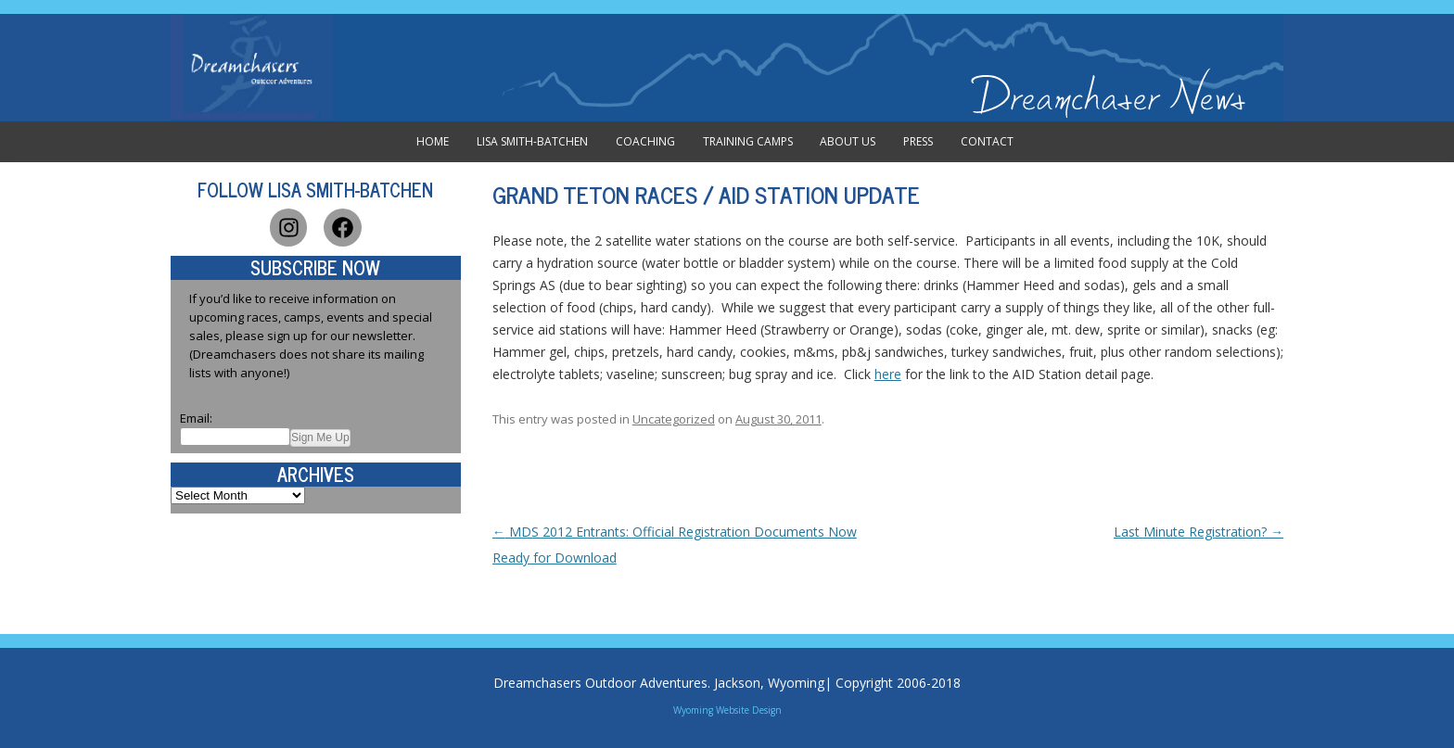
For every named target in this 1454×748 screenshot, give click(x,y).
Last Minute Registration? (1198, 531)
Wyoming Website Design (727, 710)
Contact (987, 141)
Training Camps (748, 141)
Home (432, 141)
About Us (847, 141)
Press (918, 141)
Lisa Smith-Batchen (532, 141)
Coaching (645, 141)
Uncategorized (673, 419)
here (887, 374)
